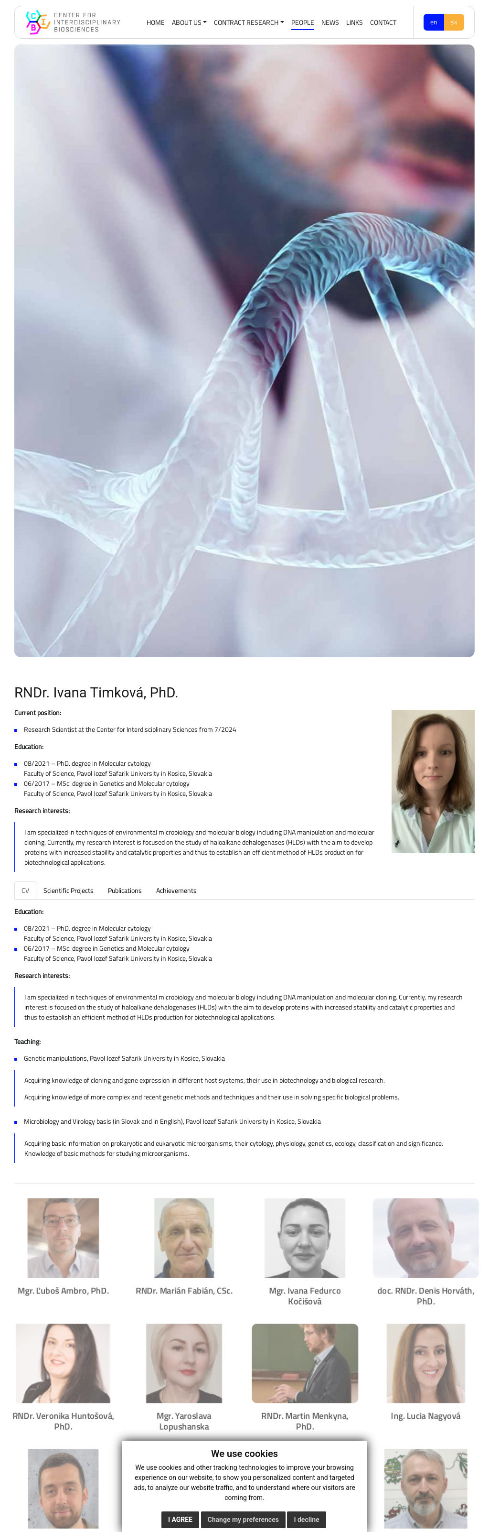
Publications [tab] (125, 890)
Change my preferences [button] (243, 1519)
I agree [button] (180, 1519)
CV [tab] (25, 890)
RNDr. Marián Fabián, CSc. (182, 1286)
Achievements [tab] (176, 890)
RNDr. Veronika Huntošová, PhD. (59, 1419)
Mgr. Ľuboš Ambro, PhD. (59, 1286)
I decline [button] (306, 1519)
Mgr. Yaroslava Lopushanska (183, 1419)
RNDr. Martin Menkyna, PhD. (306, 1419)
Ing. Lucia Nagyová (429, 1414)
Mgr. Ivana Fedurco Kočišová (306, 1291)
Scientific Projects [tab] (68, 890)
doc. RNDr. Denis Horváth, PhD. (429, 1291)
